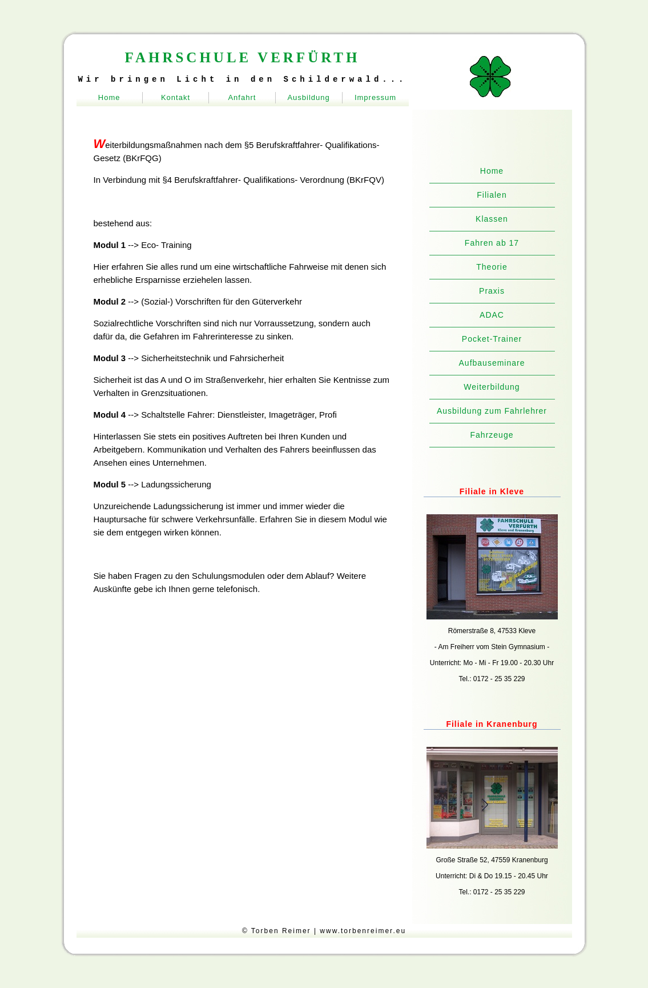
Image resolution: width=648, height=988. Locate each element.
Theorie (491, 266)
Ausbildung (308, 97)
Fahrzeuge (492, 434)
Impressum (375, 97)
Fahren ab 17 (492, 242)
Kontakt (175, 97)
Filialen (491, 194)
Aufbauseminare (492, 362)
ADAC (492, 314)
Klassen (492, 218)
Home (109, 97)
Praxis (492, 290)
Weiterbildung (492, 386)
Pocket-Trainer (492, 338)
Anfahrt (242, 97)
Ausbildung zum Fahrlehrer (492, 410)
